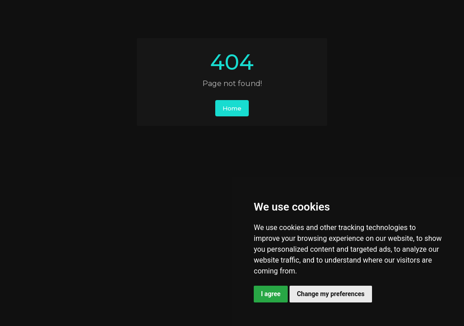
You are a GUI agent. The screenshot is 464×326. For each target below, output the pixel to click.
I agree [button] (270, 293)
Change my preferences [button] (330, 293)
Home (232, 108)
